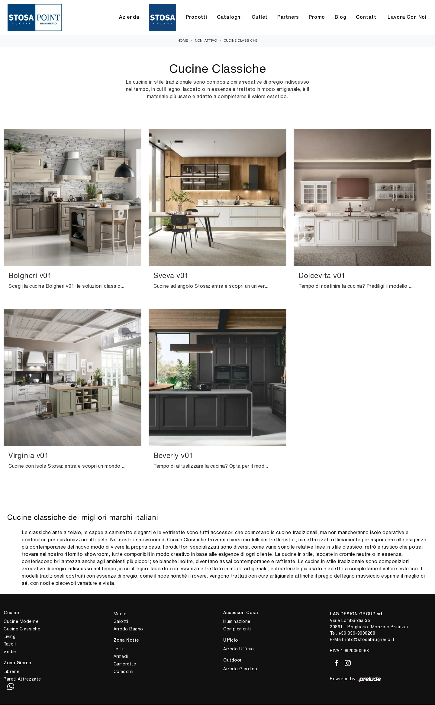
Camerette (125, 664)
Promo (317, 17)
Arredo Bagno (128, 629)
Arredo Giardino (240, 668)
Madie (120, 614)
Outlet (260, 17)
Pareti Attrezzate (22, 679)
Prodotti (196, 17)
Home (183, 41)
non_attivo (206, 41)
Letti (119, 649)
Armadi (121, 656)
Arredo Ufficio (238, 649)
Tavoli (10, 644)
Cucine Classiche (241, 41)
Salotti (121, 621)
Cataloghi (229, 17)
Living (9, 636)
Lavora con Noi (407, 17)
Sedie (10, 651)
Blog (340, 17)
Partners (288, 17)
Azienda (129, 17)
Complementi (237, 629)
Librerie (11, 671)
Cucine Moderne (21, 621)
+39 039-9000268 (356, 633)
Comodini (124, 671)
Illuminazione (236, 621)
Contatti (367, 17)
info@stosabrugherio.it (370, 639)
